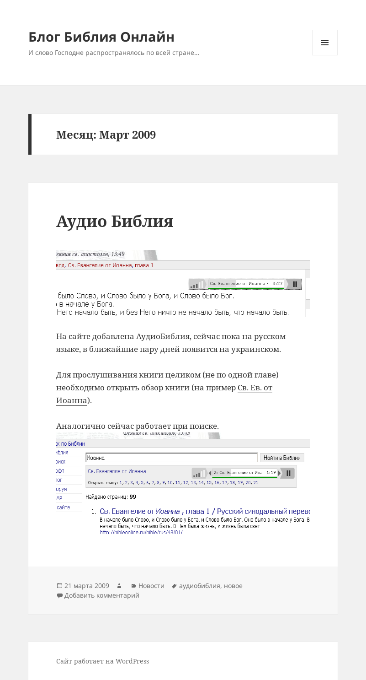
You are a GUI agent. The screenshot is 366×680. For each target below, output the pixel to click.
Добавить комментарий (101, 595)
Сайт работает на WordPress (102, 661)
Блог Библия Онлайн (101, 36)
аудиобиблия (199, 585)
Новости (151, 585)
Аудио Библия (114, 221)
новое (233, 585)
